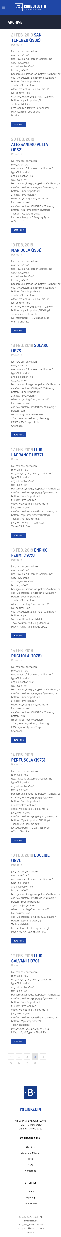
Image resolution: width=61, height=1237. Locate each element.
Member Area (30, 1203)
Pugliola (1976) (26, 655)
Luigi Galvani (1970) (27, 958)
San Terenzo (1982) (26, 37)
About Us (30, 1147)
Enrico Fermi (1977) (29, 552)
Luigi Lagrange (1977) (27, 452)
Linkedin (30, 1109)
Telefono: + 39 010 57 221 (30, 1128)
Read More (19, 124)
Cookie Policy (30, 1228)
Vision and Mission (30, 1153)
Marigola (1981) (26, 250)
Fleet (30, 1159)
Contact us (30, 1170)
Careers (30, 1191)
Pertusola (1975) (28, 760)
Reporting (30, 1197)
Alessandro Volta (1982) (29, 147)
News (30, 1164)
